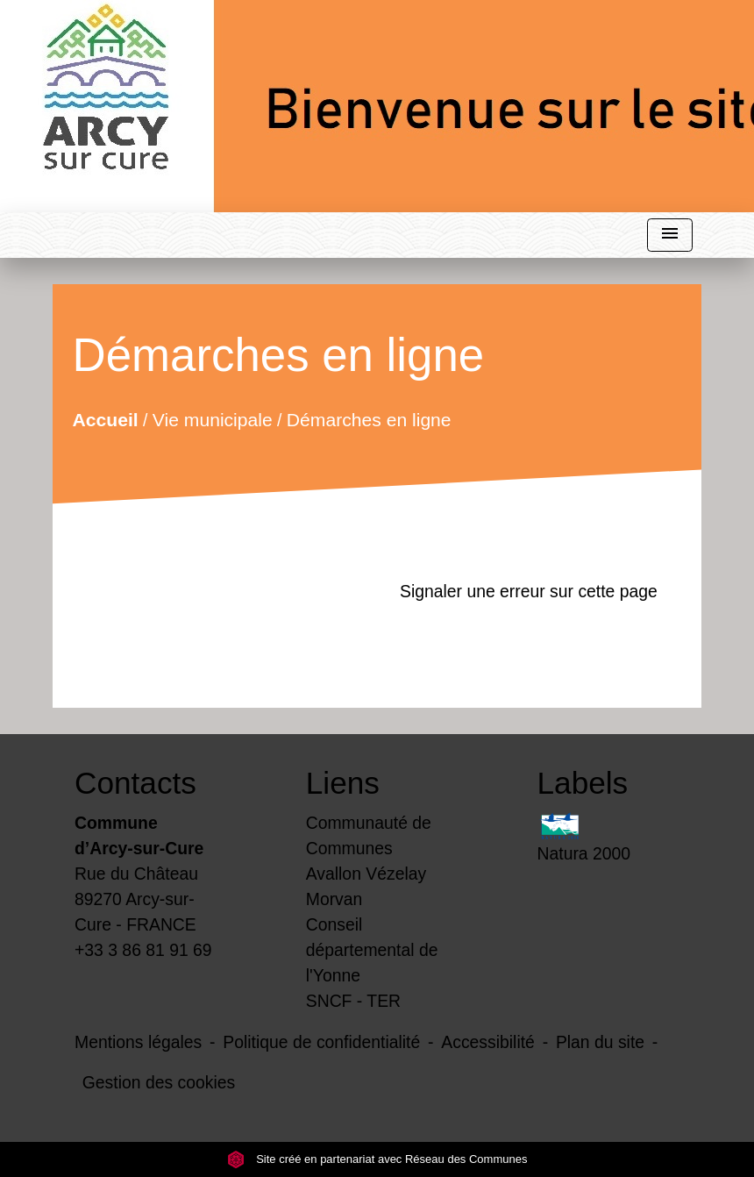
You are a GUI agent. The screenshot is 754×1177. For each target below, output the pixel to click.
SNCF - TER (353, 1000)
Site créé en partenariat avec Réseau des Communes (377, 1159)
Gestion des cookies (158, 1082)
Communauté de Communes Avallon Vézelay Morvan (368, 861)
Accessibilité (488, 1042)
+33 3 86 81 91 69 (143, 949)
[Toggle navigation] (670, 235)
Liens (343, 783)
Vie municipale (213, 419)
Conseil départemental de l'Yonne (372, 950)
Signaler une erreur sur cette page (529, 591)
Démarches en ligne (369, 419)
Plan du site (600, 1042)
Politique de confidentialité (321, 1042)
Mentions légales (138, 1042)
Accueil (106, 419)
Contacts (135, 783)
